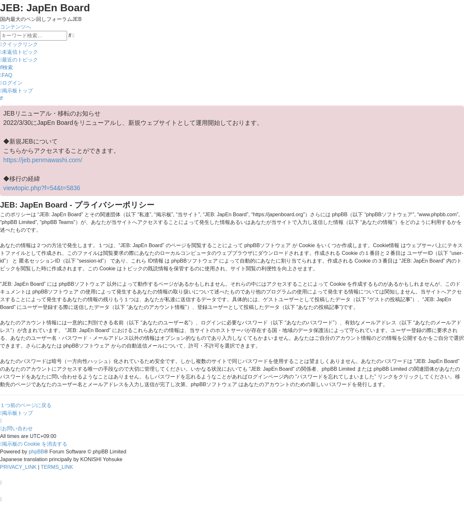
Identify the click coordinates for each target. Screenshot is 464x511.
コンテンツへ (15, 27)
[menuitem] (19, 52)
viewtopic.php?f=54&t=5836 (41, 187)
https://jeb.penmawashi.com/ (42, 159)
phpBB (36, 451)
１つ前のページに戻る (26, 405)
